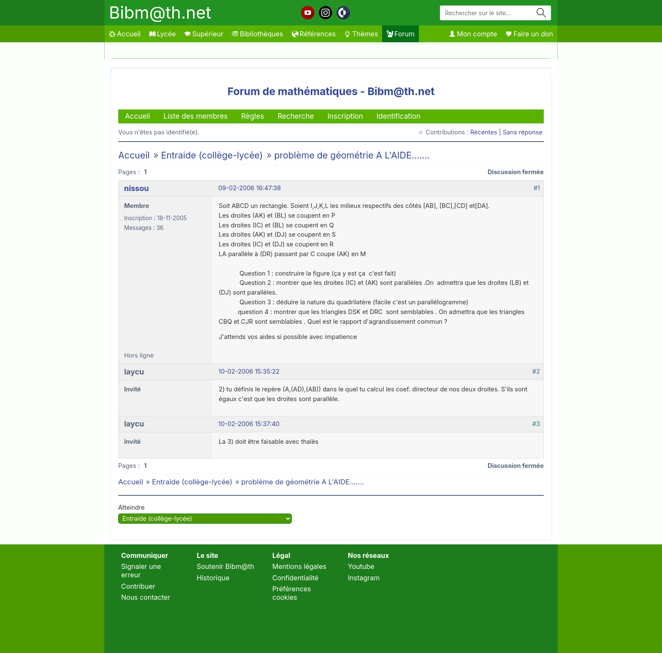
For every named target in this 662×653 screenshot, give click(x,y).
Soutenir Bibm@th (225, 566)
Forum (400, 34)
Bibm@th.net (160, 12)
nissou (136, 188)
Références (314, 34)
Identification (399, 116)
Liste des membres (195, 116)
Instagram (364, 578)
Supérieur (203, 34)
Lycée (162, 34)
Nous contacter (145, 597)
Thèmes (361, 34)
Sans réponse (523, 132)
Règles (252, 116)
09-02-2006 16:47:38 (249, 188)
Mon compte (473, 34)
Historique (213, 578)
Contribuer (138, 586)
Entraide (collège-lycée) (212, 155)
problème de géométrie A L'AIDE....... (352, 155)
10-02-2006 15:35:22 (248, 371)
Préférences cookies (291, 593)
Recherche (295, 116)
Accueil (125, 34)
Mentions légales (299, 566)
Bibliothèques (257, 34)
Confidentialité (295, 578)
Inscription (345, 116)
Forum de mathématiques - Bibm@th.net (331, 91)
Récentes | (486, 132)
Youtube (361, 566)
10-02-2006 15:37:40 (248, 424)
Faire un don (529, 34)
